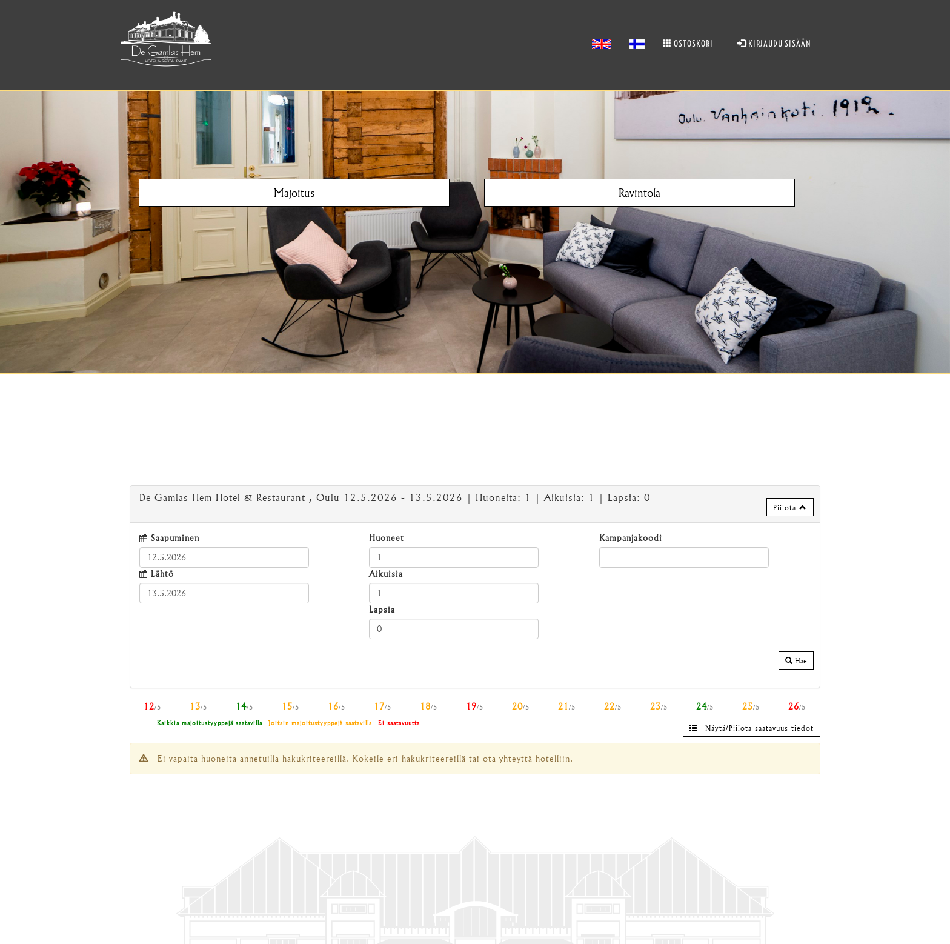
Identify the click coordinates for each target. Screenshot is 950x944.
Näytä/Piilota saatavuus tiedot (751, 728)
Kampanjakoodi (630, 537)
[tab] (475, 504)
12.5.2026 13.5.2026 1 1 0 (395, 497)
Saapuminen (175, 537)
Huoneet (386, 537)
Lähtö (162, 573)
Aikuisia (386, 573)
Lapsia (382, 609)
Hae (796, 660)
